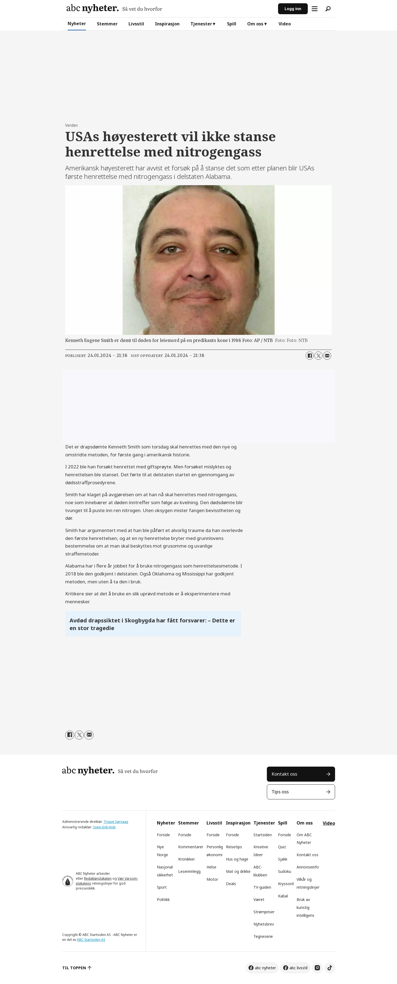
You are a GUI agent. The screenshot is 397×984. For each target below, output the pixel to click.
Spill (231, 24)
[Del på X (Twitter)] (318, 355)
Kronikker (186, 859)
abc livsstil (298, 967)
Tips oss (280, 791)
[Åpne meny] (315, 8)
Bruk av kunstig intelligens (305, 907)
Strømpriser (263, 911)
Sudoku (284, 871)
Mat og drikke (238, 871)
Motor (212, 879)
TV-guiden (262, 887)
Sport (162, 887)
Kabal (283, 896)
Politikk (163, 899)
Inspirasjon (167, 24)
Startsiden (262, 834)
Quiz (282, 846)
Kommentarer (190, 846)
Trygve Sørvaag (116, 821)
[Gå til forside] (114, 8)
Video (285, 24)
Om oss (255, 24)
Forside (163, 834)
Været (258, 899)
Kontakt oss (284, 774)
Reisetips (234, 846)
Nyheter (77, 23)
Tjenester (201, 24)
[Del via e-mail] (327, 355)
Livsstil (136, 24)
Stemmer (107, 24)
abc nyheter (265, 967)
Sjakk (282, 859)
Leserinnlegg (189, 871)
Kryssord (286, 883)
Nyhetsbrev (263, 924)
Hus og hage (237, 859)
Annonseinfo (308, 867)
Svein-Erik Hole (104, 827)
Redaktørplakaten (98, 878)
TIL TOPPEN (74, 967)
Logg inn (293, 8)
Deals (231, 883)
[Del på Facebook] (310, 355)
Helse (211, 867)
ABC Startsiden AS (91, 939)
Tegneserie (263, 936)
